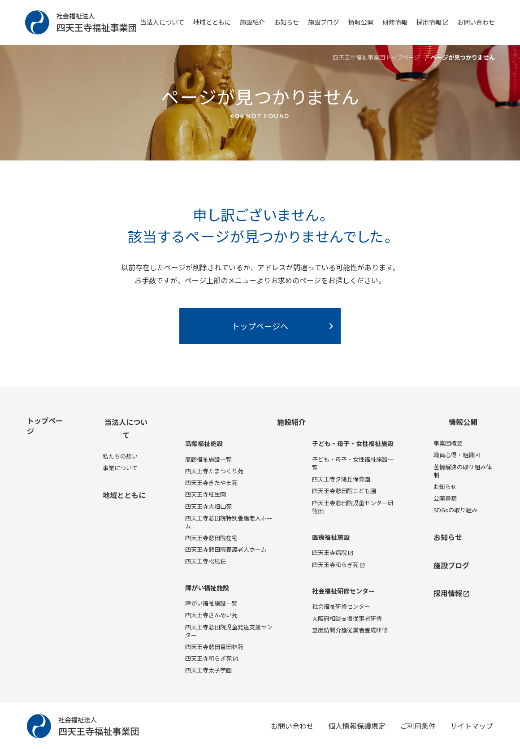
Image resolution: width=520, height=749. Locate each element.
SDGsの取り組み (455, 510)
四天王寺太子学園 (208, 670)
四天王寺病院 (332, 552)
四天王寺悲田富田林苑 (214, 646)
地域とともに (212, 21)
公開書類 (445, 498)
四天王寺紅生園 (205, 494)
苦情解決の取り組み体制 (462, 471)
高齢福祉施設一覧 (208, 459)
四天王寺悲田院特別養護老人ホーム (229, 522)
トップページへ (260, 326)
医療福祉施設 (331, 537)
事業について (120, 467)
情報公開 (360, 21)
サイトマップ (471, 725)
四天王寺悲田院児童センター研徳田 (353, 506)
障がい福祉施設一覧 (211, 603)
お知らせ (286, 21)
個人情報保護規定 (357, 725)
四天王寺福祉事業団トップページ (376, 57)
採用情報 (432, 21)
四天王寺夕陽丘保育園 (341, 479)
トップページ (45, 425)
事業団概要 (448, 443)
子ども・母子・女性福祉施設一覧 (353, 463)
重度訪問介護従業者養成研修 (350, 630)
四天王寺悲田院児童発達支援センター (229, 631)
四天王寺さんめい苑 (211, 614)
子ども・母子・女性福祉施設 (353, 443)
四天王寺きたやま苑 (211, 482)
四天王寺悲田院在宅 (211, 537)
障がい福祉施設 (207, 588)
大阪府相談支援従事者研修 (347, 618)
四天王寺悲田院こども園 (344, 490)
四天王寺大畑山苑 (208, 506)
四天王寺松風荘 (205, 561)
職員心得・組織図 (456, 454)
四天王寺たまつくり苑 (214, 471)
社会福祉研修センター (343, 591)
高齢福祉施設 (204, 443)
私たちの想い (120, 456)
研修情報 (394, 21)
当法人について (162, 21)
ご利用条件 (418, 725)
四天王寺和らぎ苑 (211, 658)
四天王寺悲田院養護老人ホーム (226, 549)
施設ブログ (323, 21)
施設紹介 (252, 21)
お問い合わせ (476, 21)
